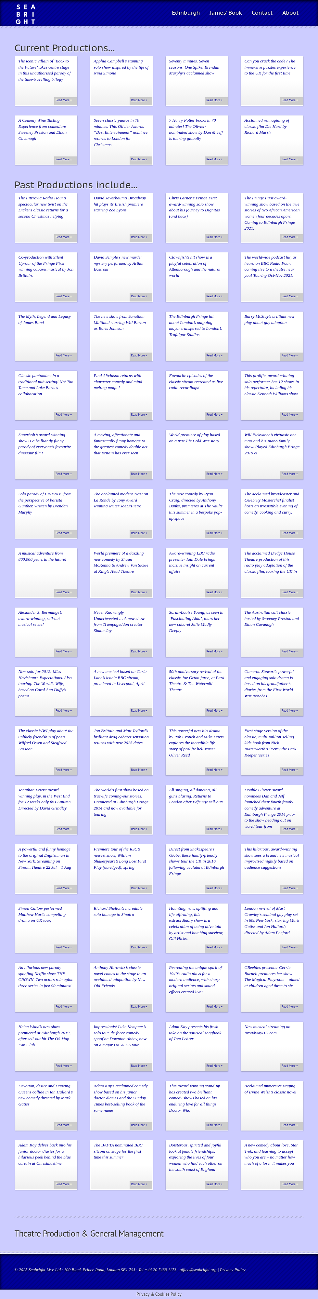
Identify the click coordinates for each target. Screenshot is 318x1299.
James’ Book (226, 12)
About (290, 12)
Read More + (64, 100)
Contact (262, 12)
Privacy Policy (233, 1269)
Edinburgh (186, 12)
